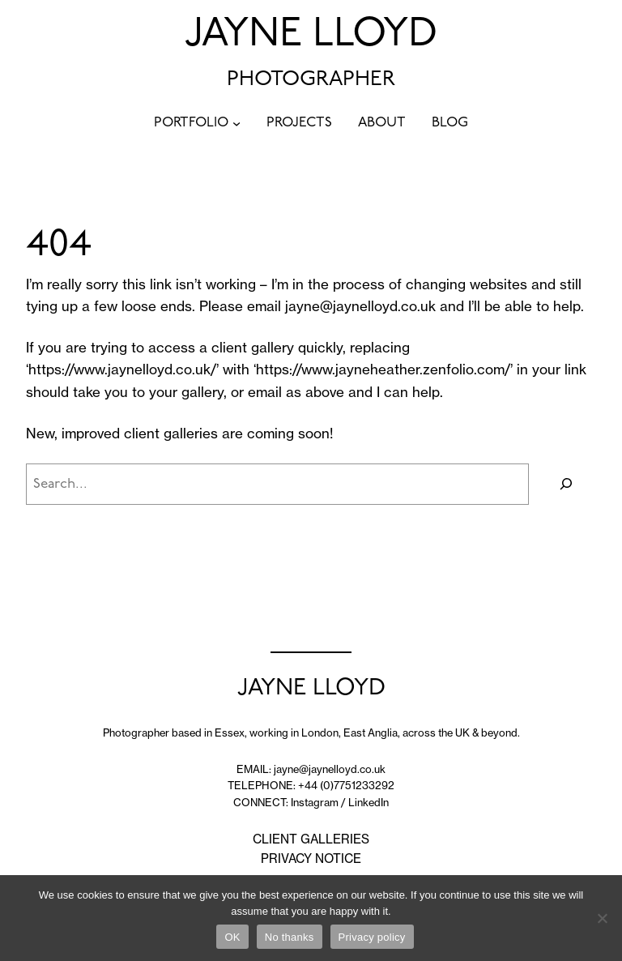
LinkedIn (368, 802)
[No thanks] (602, 918)
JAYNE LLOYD (311, 35)
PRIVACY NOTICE (311, 858)
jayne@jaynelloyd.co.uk (360, 305)
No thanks (289, 937)
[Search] (566, 484)
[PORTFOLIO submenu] (236, 123)
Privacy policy (372, 937)
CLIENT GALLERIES (311, 839)
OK (232, 937)
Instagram (315, 802)
